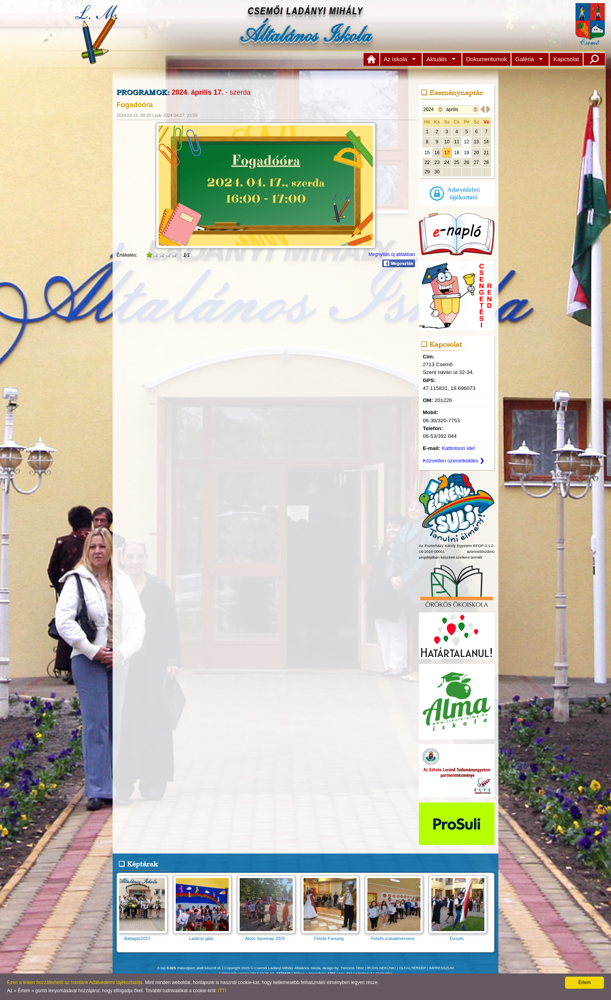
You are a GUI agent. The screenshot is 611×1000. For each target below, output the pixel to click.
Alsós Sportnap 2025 (268, 936)
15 (426, 152)
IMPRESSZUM (441, 968)
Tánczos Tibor (352, 968)
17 (446, 152)
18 (456, 152)
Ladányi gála (204, 936)
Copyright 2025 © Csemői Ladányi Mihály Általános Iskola (272, 968)
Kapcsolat (566, 59)
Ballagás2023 (140, 936)
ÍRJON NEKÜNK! (381, 968)
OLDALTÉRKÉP (412, 968)
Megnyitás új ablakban (392, 254)
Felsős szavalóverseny (396, 936)
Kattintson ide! (458, 448)
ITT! (222, 990)
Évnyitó (460, 936)
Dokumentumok (486, 59)
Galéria (524, 59)
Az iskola (395, 59)
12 (466, 142)
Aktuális (436, 59)
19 (466, 152)
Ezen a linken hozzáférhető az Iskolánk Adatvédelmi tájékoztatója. (75, 982)
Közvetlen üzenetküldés (453, 461)
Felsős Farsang (332, 936)
